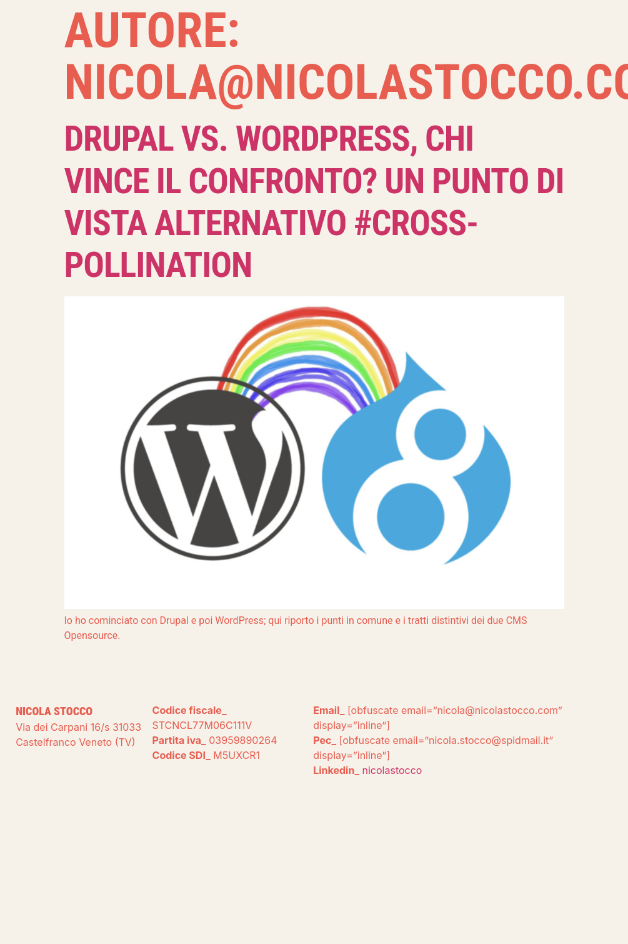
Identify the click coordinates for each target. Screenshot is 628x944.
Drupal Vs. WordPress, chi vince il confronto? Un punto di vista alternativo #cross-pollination (314, 202)
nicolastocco (392, 770)
